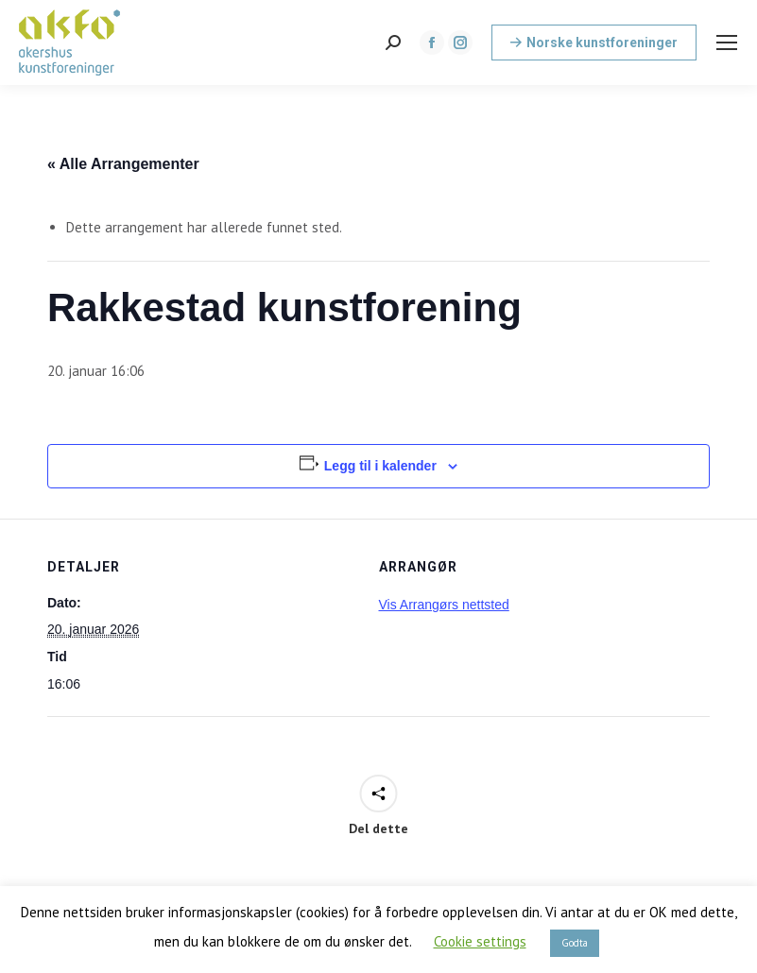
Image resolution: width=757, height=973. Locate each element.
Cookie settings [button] (480, 941)
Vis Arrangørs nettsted (444, 604)
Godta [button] (574, 942)
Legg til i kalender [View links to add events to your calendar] (380, 465)
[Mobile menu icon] (726, 42)
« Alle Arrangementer (123, 164)
